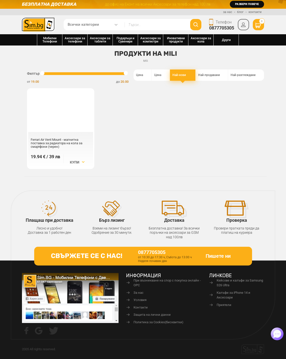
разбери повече (247, 4)
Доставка (174, 220)
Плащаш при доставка (49, 220)
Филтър (33, 73)
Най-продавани (211, 75)
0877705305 (221, 27)
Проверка (236, 220)
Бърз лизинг (112, 220)
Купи (77, 162)
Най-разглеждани (246, 75)
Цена (142, 75)
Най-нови (182, 75)
